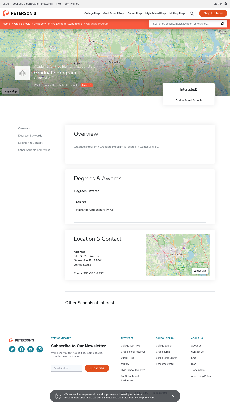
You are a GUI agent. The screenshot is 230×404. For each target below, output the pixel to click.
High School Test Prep (133, 370)
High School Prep (155, 13)
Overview (24, 128)
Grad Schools (22, 24)
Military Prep (177, 13)
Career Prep (135, 13)
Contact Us (197, 351)
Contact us (72, 4)
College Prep (92, 13)
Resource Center (165, 364)
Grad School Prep (113, 13)
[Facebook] (21, 349)
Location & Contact (30, 143)
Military (125, 364)
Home (6, 24)
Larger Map (10, 91)
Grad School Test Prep (133, 351)
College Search (164, 345)
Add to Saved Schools (189, 100)
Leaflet (188, 30)
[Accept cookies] (171, 396)
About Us (196, 345)
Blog (6, 4)
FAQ (58, 4)
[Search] (192, 13)
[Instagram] (39, 349)
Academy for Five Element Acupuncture (58, 24)
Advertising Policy (201, 376)
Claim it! (86, 85)
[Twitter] (12, 349)
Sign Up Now (213, 13)
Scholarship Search (166, 357)
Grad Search (163, 351)
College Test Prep (130, 345)
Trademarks (197, 370)
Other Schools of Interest (34, 150)
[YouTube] (30, 349)
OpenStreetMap (206, 30)
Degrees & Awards (30, 136)
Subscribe (96, 368)
